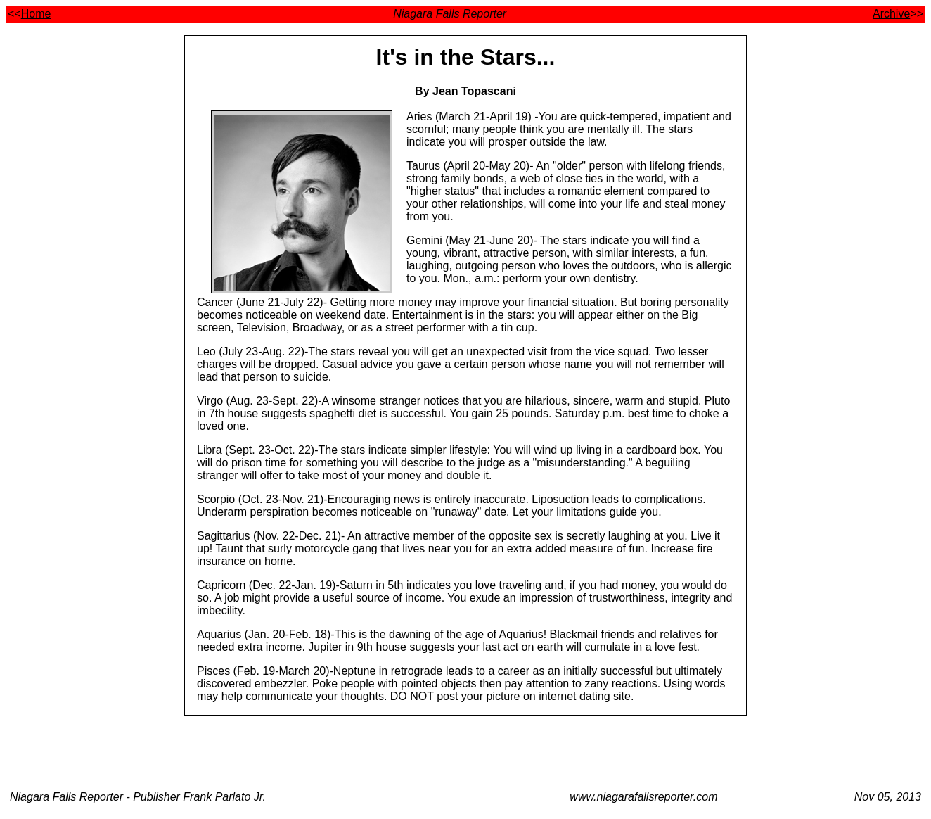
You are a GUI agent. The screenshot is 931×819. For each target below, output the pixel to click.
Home (36, 14)
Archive (891, 14)
